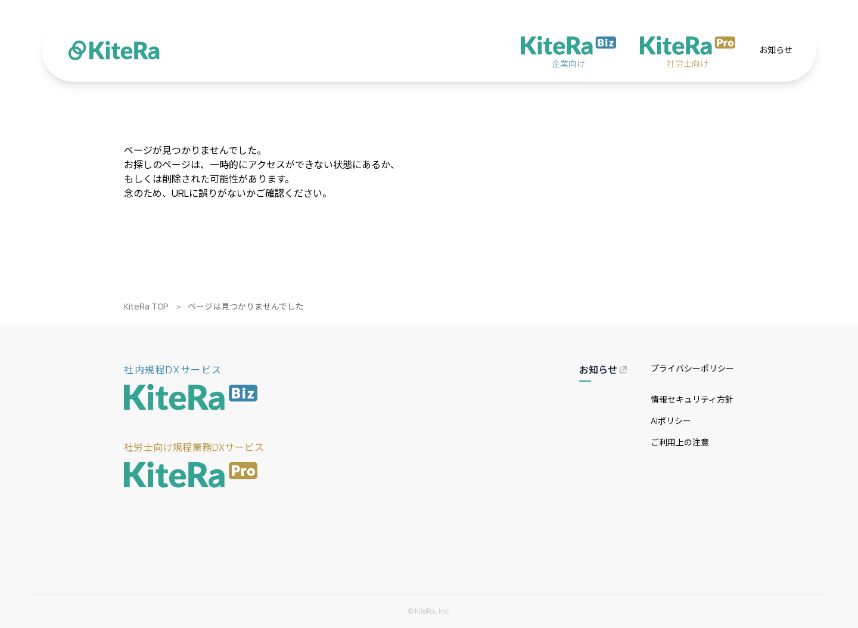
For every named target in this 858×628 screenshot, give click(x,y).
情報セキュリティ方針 (692, 399)
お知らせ (775, 49)
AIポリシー (671, 420)
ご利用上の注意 (680, 442)
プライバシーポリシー (692, 368)
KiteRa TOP (146, 306)
